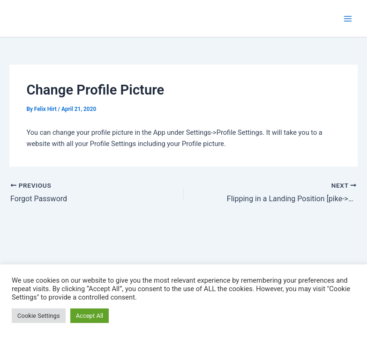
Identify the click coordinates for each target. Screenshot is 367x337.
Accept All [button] (90, 315)
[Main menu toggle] (348, 19)
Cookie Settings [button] (38, 315)
